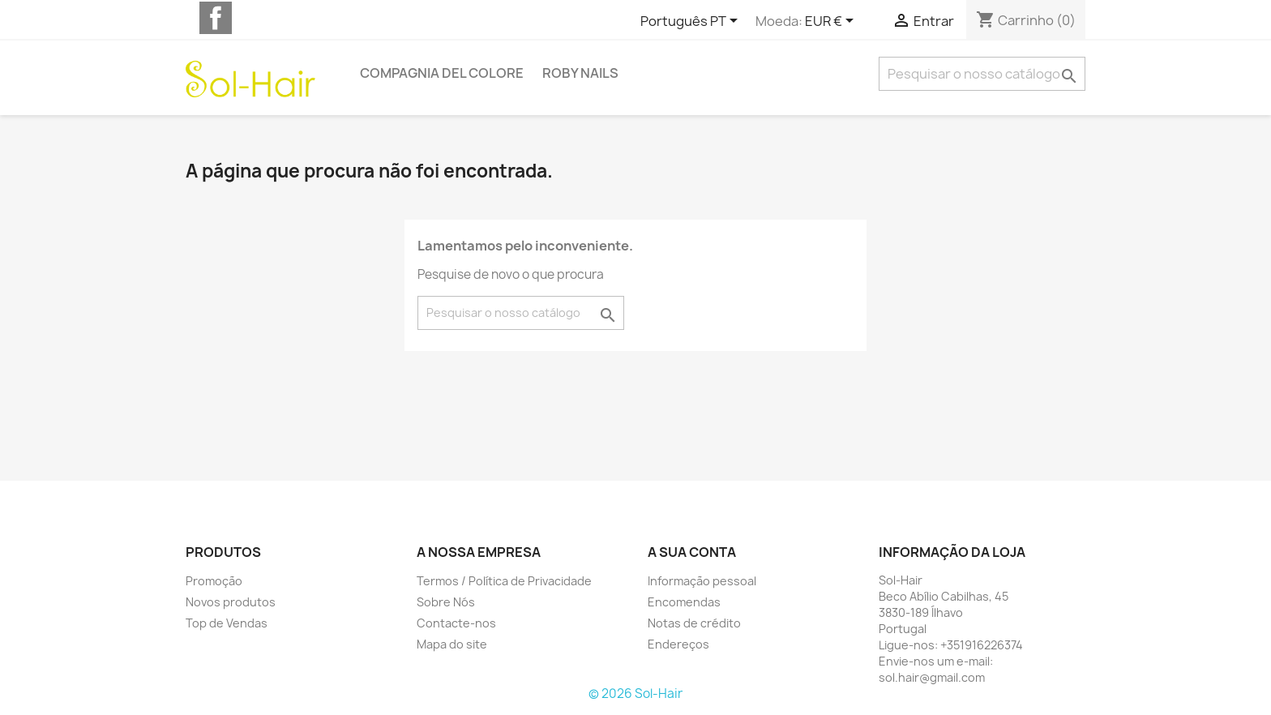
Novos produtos (231, 602)
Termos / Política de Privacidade (504, 581)
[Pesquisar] (982, 74)
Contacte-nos (456, 623)
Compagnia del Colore (442, 73)
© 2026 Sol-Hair (635, 693)
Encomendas (684, 602)
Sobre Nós (446, 602)
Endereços (678, 644)
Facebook (215, 18)
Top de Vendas (226, 623)
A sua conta (692, 552)
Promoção (214, 581)
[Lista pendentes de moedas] (832, 22)
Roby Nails (580, 73)
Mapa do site (452, 644)
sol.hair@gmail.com (932, 677)
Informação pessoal (702, 581)
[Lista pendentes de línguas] (691, 22)
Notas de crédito (694, 623)
